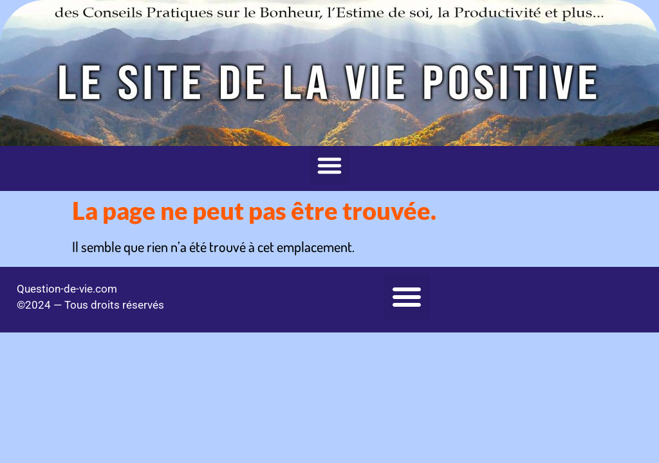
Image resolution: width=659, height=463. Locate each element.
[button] (329, 165)
